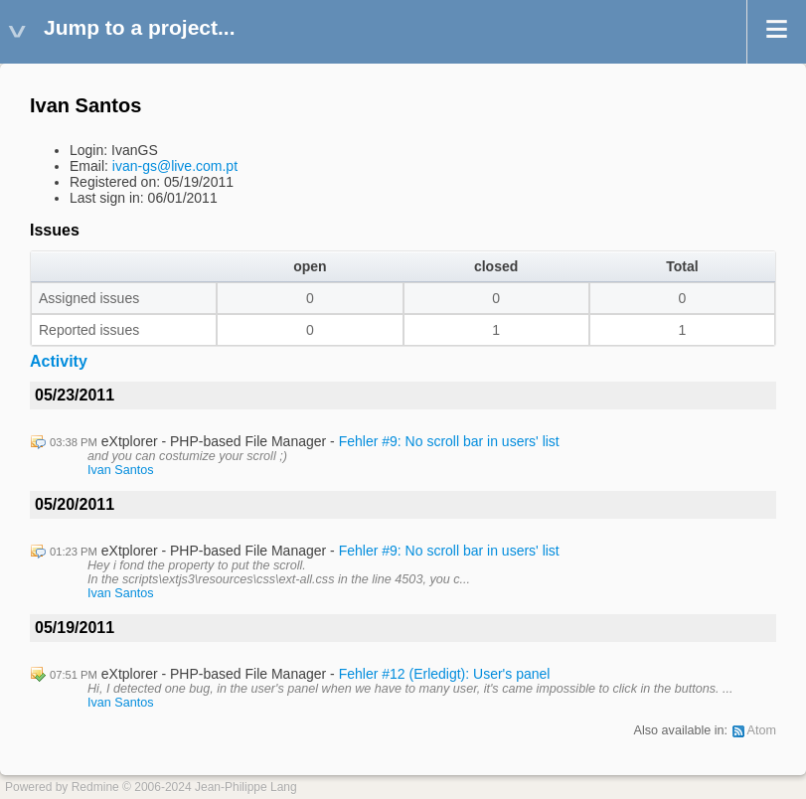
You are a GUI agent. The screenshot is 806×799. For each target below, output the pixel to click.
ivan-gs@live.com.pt (175, 166)
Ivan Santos (120, 470)
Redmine (95, 787)
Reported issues (89, 330)
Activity (58, 361)
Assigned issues (89, 298)
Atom (761, 730)
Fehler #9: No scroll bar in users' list (449, 441)
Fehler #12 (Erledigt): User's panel (445, 674)
